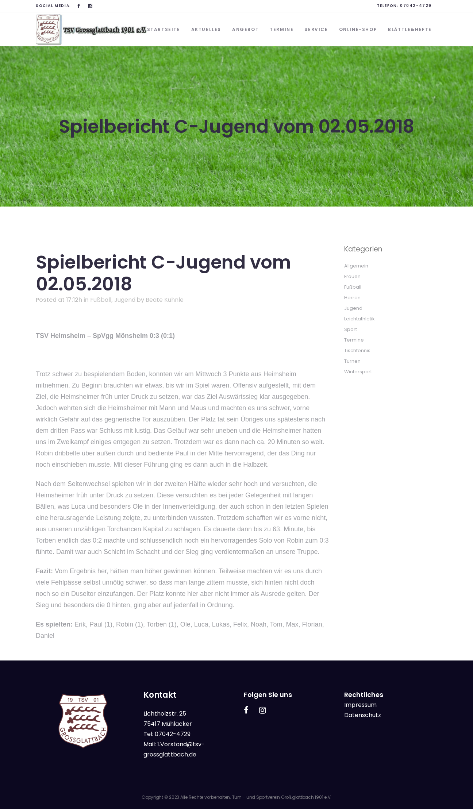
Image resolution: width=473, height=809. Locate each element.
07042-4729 (416, 5)
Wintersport (358, 371)
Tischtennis (357, 350)
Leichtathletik (359, 318)
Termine (354, 339)
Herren (352, 297)
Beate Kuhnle (165, 300)
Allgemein (356, 265)
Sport (350, 329)
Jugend (124, 300)
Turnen (352, 361)
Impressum (360, 705)
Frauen (352, 276)
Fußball (100, 300)
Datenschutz (362, 715)
